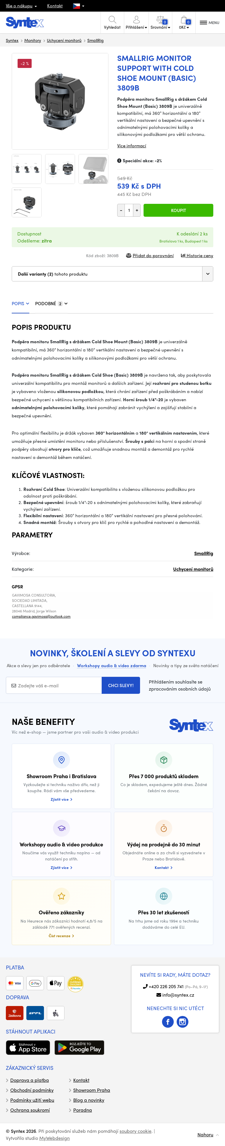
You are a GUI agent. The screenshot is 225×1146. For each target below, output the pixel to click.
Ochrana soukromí (30, 1109)
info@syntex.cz (178, 994)
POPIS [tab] (20, 303)
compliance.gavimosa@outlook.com (41, 616)
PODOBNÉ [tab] (51, 303)
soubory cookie (135, 1131)
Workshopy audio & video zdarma (111, 665)
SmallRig (95, 40)
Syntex (12, 40)
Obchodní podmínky (32, 1090)
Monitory (32, 40)
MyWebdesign (54, 1138)
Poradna (82, 1109)
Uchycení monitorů (64, 40)
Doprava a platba (29, 1080)
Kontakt (55, 5)
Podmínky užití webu (32, 1100)
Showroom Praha (91, 1090)
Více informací (131, 145)
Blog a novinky (88, 1100)
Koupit (178, 210)
